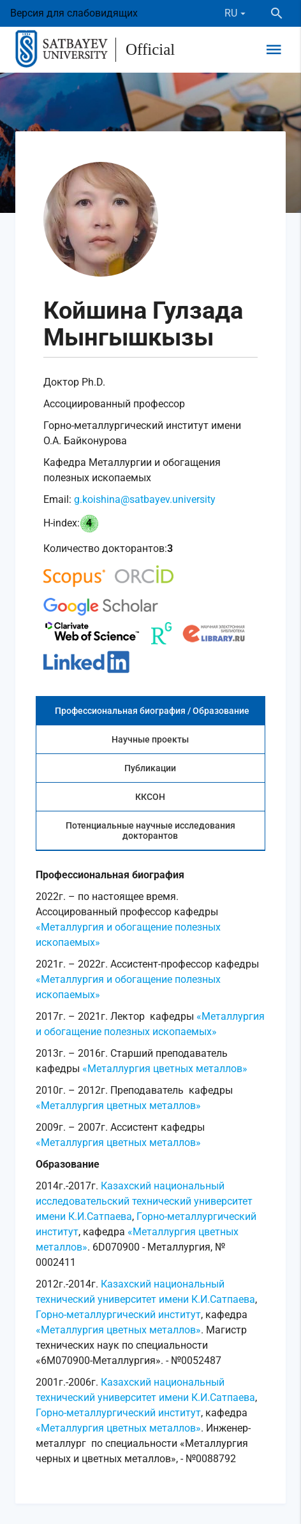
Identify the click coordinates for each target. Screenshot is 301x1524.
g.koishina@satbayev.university (145, 499)
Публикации (150, 768)
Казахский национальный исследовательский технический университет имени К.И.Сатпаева (144, 1201)
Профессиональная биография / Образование (152, 711)
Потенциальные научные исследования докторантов (150, 830)
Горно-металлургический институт (118, 1315)
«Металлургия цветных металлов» (164, 1069)
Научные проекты (150, 739)
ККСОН (150, 797)
